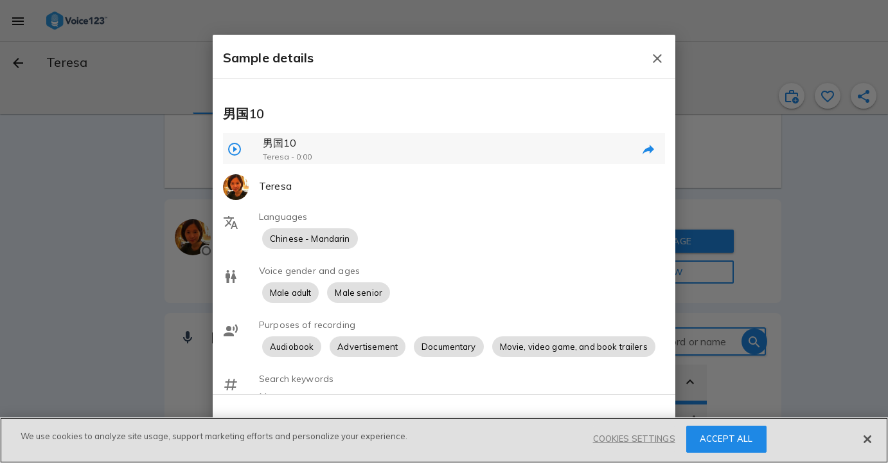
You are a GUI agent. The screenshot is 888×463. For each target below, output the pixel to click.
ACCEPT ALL (726, 438)
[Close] (867, 439)
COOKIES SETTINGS (634, 438)
